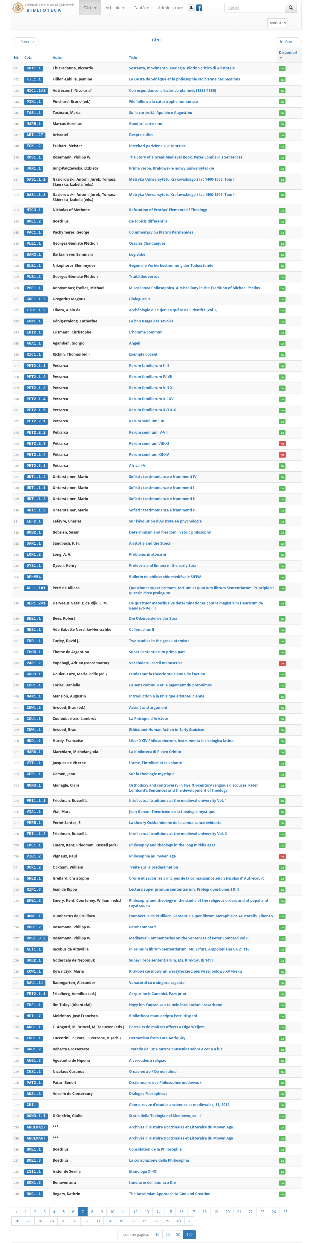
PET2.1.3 (36, 385)
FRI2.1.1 (36, 985)
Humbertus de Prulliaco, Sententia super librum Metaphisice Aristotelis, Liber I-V (201, 908)
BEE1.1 (34, 613)
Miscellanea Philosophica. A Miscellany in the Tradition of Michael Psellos (194, 285)
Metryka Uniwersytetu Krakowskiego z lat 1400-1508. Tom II (182, 193)
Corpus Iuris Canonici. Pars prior (158, 985)
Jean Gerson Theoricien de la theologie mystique (172, 805)
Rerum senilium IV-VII (148, 428)
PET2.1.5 (36, 407)
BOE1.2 (34, 220)
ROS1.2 (34, 919)
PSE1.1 (34, 286)
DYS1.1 (34, 561)
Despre (279, 1237)
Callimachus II (141, 624)
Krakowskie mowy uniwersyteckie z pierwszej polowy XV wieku (185, 963)
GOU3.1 (34, 668)
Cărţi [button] (90, 7)
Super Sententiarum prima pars (157, 646)
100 (190, 1223)
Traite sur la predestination (153, 859)
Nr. (17, 57)
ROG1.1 (34, 1183)
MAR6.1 (34, 745)
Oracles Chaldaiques (147, 241)
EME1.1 (34, 838)
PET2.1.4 (36, 396)
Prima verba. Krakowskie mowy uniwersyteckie (171, 167)
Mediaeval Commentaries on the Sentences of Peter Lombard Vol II (189, 930)
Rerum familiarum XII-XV (151, 395)
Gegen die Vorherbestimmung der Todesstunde (171, 263)
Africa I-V (137, 461)
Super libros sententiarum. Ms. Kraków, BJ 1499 (171, 952)
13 (147, 1200)
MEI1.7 (34, 1007)
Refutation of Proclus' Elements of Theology (168, 208)
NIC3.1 (34, 209)
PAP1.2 (34, 657)
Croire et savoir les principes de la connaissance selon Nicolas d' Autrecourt (196, 870)
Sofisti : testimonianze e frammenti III (163, 505)
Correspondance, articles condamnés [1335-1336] (172, 90)
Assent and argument (148, 701)
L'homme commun (146, 329)
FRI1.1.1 (36, 794)
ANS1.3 (34, 1084)
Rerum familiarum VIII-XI (151, 384)
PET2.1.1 (36, 363)
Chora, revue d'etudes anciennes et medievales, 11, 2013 (179, 1095)
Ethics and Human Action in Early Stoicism (166, 723)
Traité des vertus (144, 274)
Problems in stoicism (147, 549)
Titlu (133, 57)
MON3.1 (34, 779)
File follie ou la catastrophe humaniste (163, 101)
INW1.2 (34, 701)
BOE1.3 (34, 1150)
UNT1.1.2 (36, 495)
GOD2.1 (34, 952)
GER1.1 (34, 767)
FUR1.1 (34, 635)
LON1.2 (34, 550)
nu (282, 440)
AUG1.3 (34, 1051)
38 (156, 1210)
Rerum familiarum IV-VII (150, 373)
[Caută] (291, 8)
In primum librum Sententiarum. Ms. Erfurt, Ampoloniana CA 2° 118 (189, 941)
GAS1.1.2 (36, 193)
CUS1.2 (34, 1062)
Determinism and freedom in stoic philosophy (170, 527)
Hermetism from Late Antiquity (157, 1029)
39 (167, 1210)
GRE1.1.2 (36, 297)
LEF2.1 (34, 517)
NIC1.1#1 (36, 90)
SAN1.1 (34, 539)
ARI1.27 (35, 134)
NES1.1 (34, 624)
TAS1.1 (34, 112)
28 (40, 1210)
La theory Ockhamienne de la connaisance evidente (175, 815)
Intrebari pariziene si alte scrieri (158, 145)
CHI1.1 (34, 68)
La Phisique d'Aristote (148, 712)
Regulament (244, 1237)
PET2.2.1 (36, 418)
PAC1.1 (34, 231)
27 (29, 1210)
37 (144, 1210)
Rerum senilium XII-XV (149, 450)
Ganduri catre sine (145, 123)
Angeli (134, 340)
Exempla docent (143, 351)
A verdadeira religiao (148, 1051)
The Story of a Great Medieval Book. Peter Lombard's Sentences (185, 156)
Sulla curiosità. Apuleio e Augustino (160, 112)
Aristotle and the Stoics (150, 538)
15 (170, 1200)
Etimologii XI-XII (143, 1161)
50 (178, 1223)
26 (17, 1210)
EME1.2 (34, 893)
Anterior (25, 41)
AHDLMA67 (36, 1128)
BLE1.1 (34, 264)
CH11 (31, 1095)
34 (109, 1210)
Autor (58, 57)
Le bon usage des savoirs (151, 318)
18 (205, 1200)
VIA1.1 (34, 805)
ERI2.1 (34, 330)
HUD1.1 (34, 734)
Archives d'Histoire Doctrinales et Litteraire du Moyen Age (181, 1117)
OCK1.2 (34, 860)
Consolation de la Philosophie (155, 1139)
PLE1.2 (34, 275)
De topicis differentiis (148, 219)
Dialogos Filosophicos (148, 1084)
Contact (263, 1237)
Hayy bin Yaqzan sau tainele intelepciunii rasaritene (175, 996)
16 (181, 1200)
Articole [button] (115, 7)
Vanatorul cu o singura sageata (156, 974)
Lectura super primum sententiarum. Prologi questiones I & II (184, 881)
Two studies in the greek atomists (159, 635)
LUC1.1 (34, 1029)
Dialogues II (139, 296)
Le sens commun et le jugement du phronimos (170, 679)
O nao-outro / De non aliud (153, 1062)
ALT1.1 (34, 941)
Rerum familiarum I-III (149, 362)
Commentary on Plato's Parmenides (161, 230)
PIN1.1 (34, 101)
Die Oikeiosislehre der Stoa (153, 613)
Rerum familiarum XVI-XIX (152, 406)
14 (158, 1200)
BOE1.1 (34, 1139)
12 (135, 1200)
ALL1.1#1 (36, 583)
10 (112, 1200)
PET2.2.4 (36, 451)
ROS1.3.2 (36, 930)
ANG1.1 (34, 1018)
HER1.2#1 (36, 598)
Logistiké (137, 252)
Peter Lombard (142, 919)
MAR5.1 (34, 123)
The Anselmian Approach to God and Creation (169, 1183)
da (282, 68)
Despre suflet (141, 134)
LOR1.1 (34, 679)
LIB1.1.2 (36, 308)
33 (98, 1210)
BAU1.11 (35, 974)
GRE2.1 (34, 871)
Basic (292, 1237)
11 (124, 1200)
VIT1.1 (34, 756)
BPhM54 (34, 572)
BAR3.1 (34, 253)
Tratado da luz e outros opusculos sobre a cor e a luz (175, 1040)
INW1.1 (34, 723)
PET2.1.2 (36, 374)
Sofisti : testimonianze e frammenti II (162, 494)
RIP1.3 (34, 882)
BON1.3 (34, 1172)
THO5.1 (34, 646)
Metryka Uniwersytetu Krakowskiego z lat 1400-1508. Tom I (181, 178)
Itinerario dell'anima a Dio (152, 1172)
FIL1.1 (34, 79)
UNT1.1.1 (36, 484)
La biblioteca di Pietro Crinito (155, 745)
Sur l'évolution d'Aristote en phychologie (165, 517)
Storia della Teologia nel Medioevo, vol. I (165, 1106)
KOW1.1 (34, 963)
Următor (287, 41)
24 (274, 1200)
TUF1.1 (34, 996)
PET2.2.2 (36, 429)
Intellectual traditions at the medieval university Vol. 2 (178, 826)
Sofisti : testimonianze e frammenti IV (163, 472)
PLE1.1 (34, 242)
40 (179, 1210)
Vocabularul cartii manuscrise (156, 657)
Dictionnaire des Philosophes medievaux (165, 1073)
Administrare (170, 7)
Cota (28, 57)
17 (193, 1200)
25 (285, 1200)
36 (133, 1210)
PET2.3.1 (36, 462)
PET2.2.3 (36, 440)
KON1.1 (34, 319)
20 (228, 1200)
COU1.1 (34, 712)
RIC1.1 (34, 352)
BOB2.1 (34, 528)
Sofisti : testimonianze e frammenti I (161, 483)
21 (239, 1200)
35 (121, 1210)
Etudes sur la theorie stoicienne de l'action (167, 668)
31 (75, 1210)
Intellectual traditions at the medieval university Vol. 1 (178, 793)
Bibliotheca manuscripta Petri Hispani (163, 1007)
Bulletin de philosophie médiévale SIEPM (165, 571)
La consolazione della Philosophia (159, 1150)
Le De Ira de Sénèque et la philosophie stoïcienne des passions (184, 79)
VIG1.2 (34, 849)
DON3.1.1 (36, 1106)
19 (216, 1200)
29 (52, 1210)
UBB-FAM (106, 1237)
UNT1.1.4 (36, 473)
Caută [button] (141, 7)
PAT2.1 (34, 1073)
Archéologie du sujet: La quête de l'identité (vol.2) (173, 307)
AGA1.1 (34, 341)
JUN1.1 (34, 167)
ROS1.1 (34, 156)
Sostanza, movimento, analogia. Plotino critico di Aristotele (182, 68)
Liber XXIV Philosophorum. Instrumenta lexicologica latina (181, 734)
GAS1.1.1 (36, 178)
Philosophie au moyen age (152, 848)
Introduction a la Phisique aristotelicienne (166, 690)
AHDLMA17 (36, 1117)
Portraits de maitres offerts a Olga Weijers (166, 1018)
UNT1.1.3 (36, 506)
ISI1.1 (34, 1161)
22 (251, 1200)
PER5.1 (34, 816)
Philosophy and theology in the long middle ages (172, 837)
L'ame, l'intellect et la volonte (155, 756)
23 (262, 1200)
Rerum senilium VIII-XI (149, 439)
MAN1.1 (34, 690)
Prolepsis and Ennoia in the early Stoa (162, 560)
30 (63, 1210)
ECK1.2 (34, 145)
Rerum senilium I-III (146, 418)
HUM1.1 (34, 908)
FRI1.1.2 (36, 827)
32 (86, 1210)
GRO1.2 (34, 1040)
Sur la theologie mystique (152, 767)
